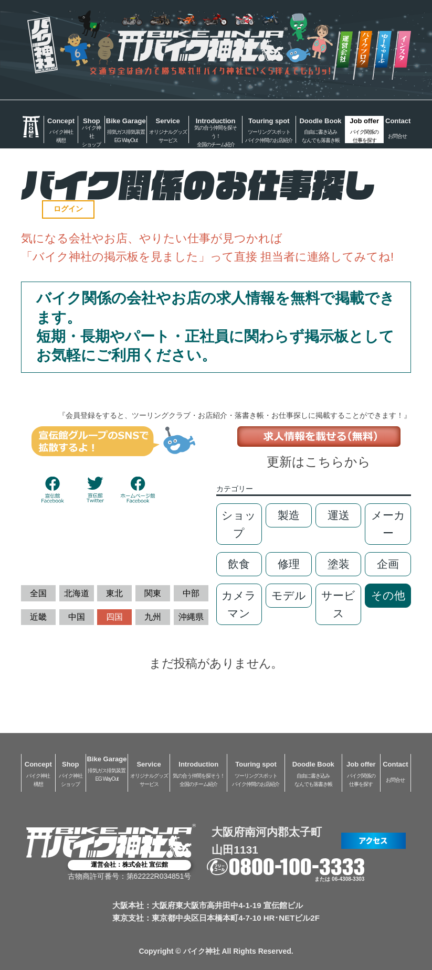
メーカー (388, 524)
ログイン (68, 208)
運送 (339, 515)
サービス (338, 604)
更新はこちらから (319, 462)
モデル (288, 595)
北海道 (76, 593)
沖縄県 (191, 616)
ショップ (239, 524)
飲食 (239, 564)
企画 (388, 564)
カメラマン (239, 604)
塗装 (339, 564)
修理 (289, 564)
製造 (289, 515)
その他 (388, 595)
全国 (38, 593)
